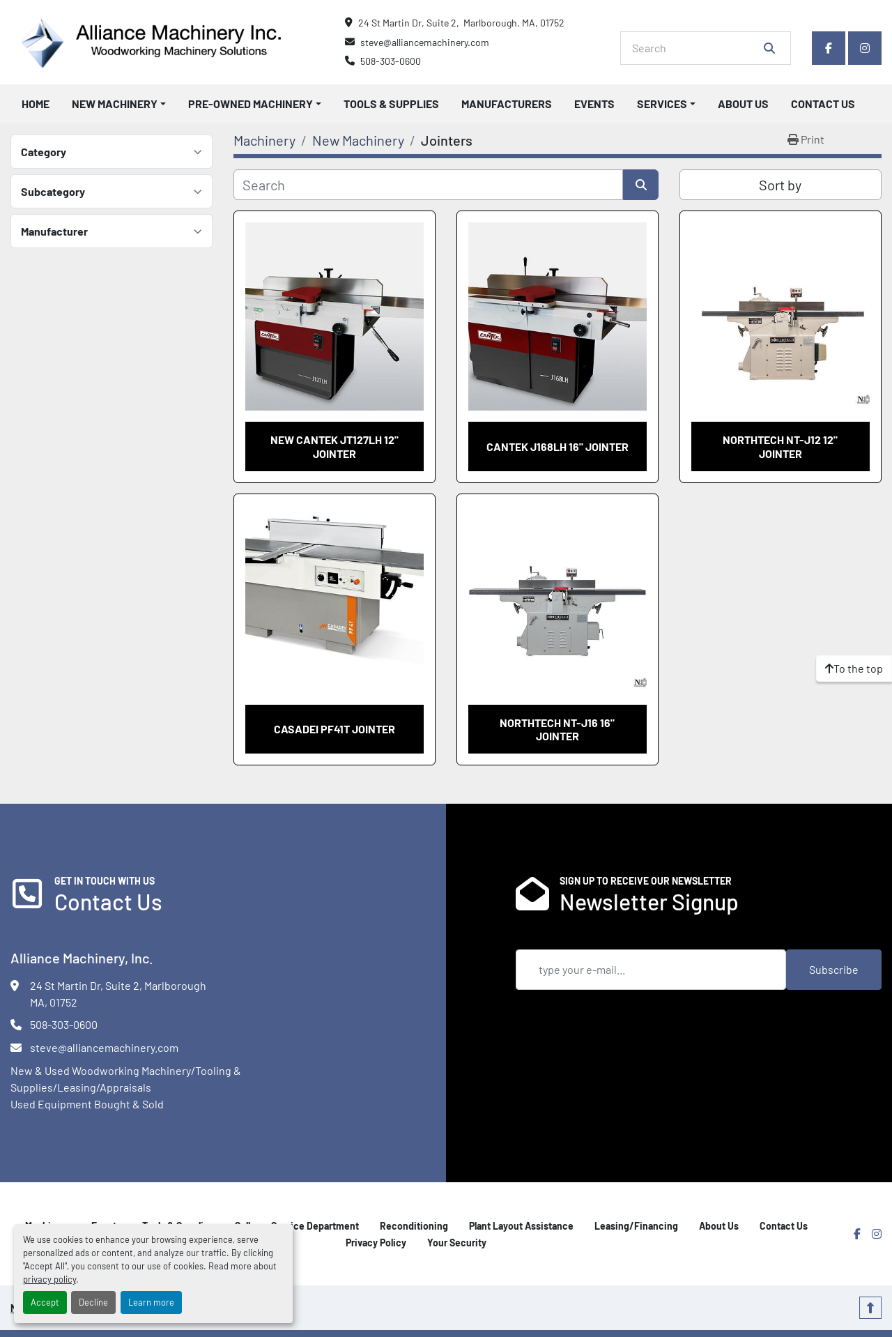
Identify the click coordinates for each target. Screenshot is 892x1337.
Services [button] (662, 103)
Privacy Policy (376, 1242)
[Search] (696, 48)
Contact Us (823, 103)
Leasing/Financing (636, 1226)
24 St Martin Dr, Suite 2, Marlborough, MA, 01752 (461, 23)
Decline (93, 1302)
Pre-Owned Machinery (250, 103)
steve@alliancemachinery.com (424, 42)
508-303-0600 (390, 61)
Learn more (151, 1302)
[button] (119, 103)
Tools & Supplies (391, 103)
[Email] (651, 969)
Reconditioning (414, 1226)
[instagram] (865, 48)
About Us (743, 103)
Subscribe (834, 969)
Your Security (456, 1242)
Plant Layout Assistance (521, 1226)
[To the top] (854, 668)
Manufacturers (506, 103)
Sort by (780, 184)
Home (35, 103)
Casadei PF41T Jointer (334, 728)
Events (594, 103)
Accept (45, 1302)
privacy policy (49, 1279)
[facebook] (828, 48)
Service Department (315, 1226)
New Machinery (114, 103)
